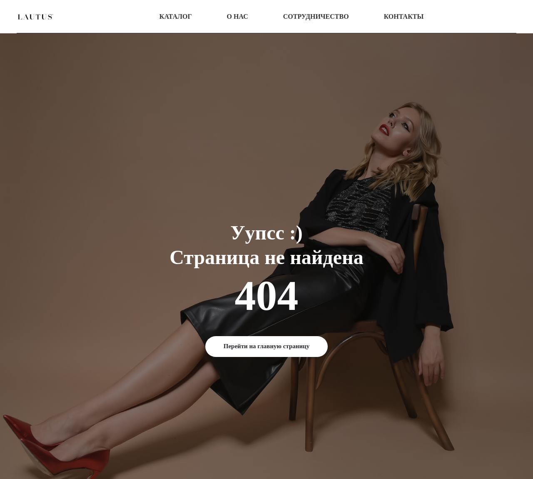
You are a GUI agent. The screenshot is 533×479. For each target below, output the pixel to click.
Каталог (175, 16)
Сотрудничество (316, 16)
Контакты (404, 16)
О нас (237, 16)
